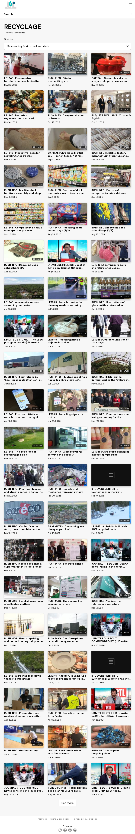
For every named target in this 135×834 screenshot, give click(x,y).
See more (68, 803)
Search (67, 14)
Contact (42, 818)
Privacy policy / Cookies (85, 818)
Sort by (8, 39)
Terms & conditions (59, 818)
